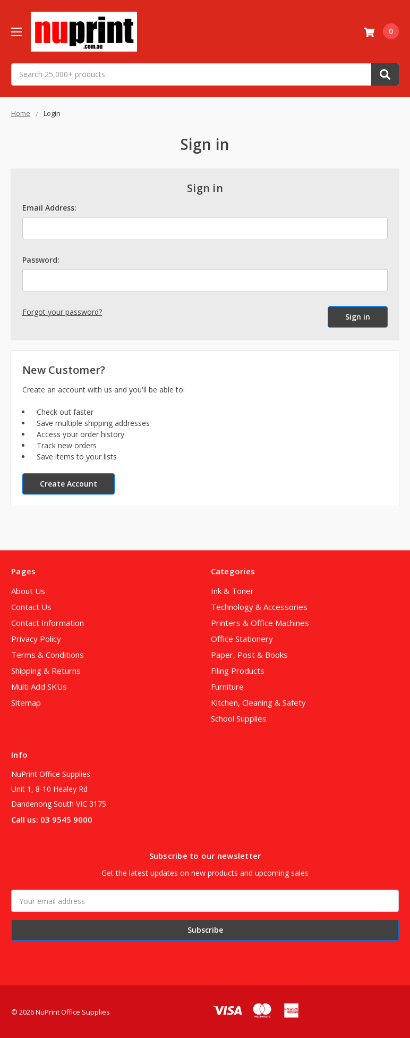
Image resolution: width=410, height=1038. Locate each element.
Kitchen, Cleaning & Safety (258, 701)
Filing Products (237, 669)
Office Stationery (242, 637)
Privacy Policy (36, 637)
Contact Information (47, 621)
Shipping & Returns (46, 669)
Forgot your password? (62, 312)
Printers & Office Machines (260, 621)
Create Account (68, 483)
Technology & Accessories (259, 605)
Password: (40, 260)
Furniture (227, 685)
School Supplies (239, 717)
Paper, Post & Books (249, 653)
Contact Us (31, 605)
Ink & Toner (232, 589)
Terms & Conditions (47, 653)
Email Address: (49, 208)
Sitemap (26, 701)
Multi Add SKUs (39, 685)
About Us (28, 589)
